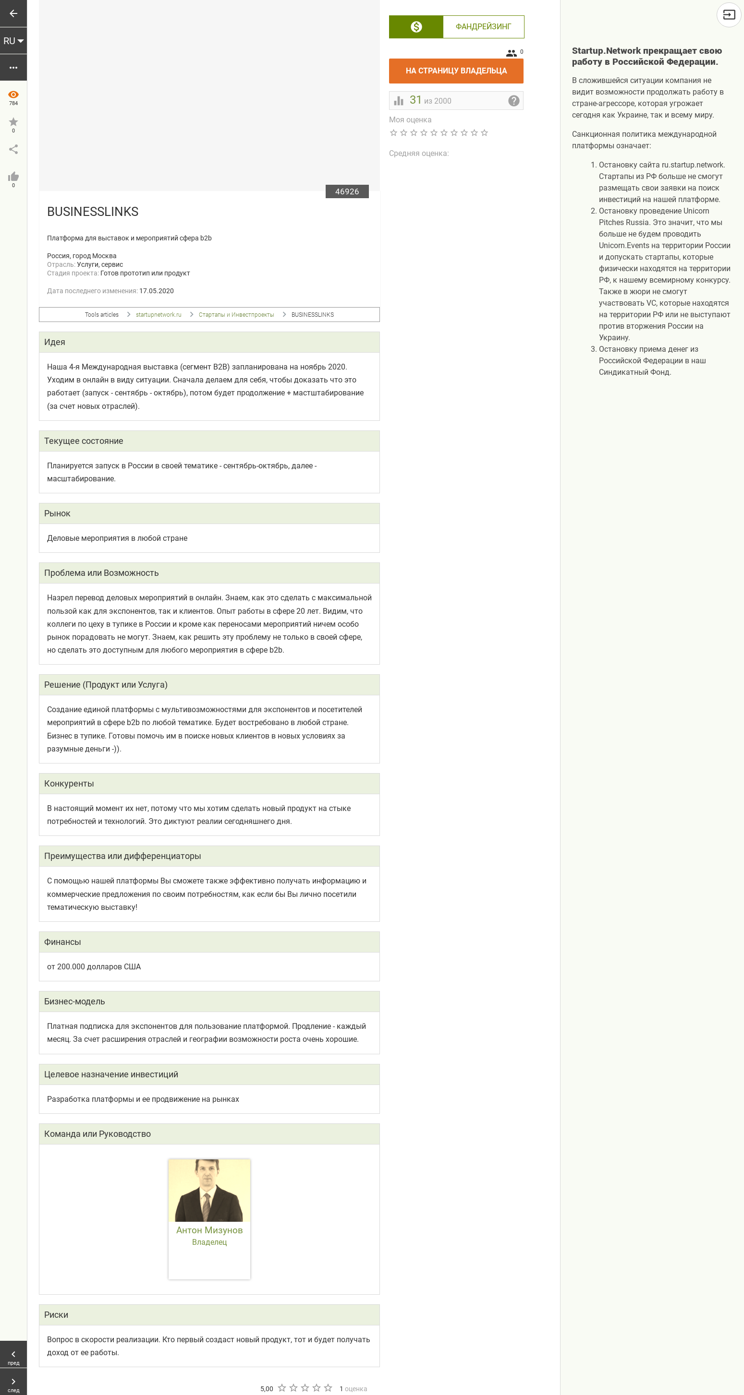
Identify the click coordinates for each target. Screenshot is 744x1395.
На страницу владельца (465, 67)
